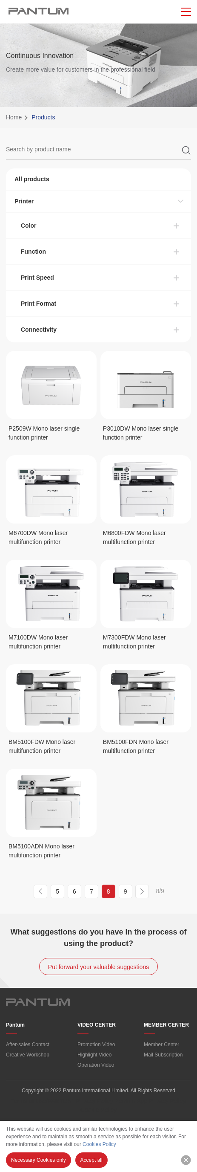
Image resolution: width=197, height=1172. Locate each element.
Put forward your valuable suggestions (98, 967)
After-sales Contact (27, 1045)
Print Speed (37, 277)
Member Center (161, 1045)
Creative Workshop (27, 1055)
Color (29, 225)
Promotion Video (96, 1045)
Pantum (15, 1025)
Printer (24, 201)
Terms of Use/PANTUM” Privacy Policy (62, 1100)
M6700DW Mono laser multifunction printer (38, 537)
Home (14, 117)
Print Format (38, 303)
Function (33, 251)
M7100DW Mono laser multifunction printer (38, 642)
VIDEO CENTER (96, 1025)
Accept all (91, 1160)
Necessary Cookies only (38, 1160)
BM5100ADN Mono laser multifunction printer (41, 851)
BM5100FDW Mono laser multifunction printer (42, 746)
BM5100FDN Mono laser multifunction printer (135, 746)
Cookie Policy (98, 1109)
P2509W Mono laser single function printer (44, 433)
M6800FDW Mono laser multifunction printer (134, 537)
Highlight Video (94, 1055)
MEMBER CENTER (166, 1025)
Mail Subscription (163, 1055)
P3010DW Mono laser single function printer (140, 433)
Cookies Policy (99, 1144)
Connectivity (39, 329)
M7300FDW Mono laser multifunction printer (134, 642)
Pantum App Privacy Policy (150, 1100)
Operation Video (95, 1065)
